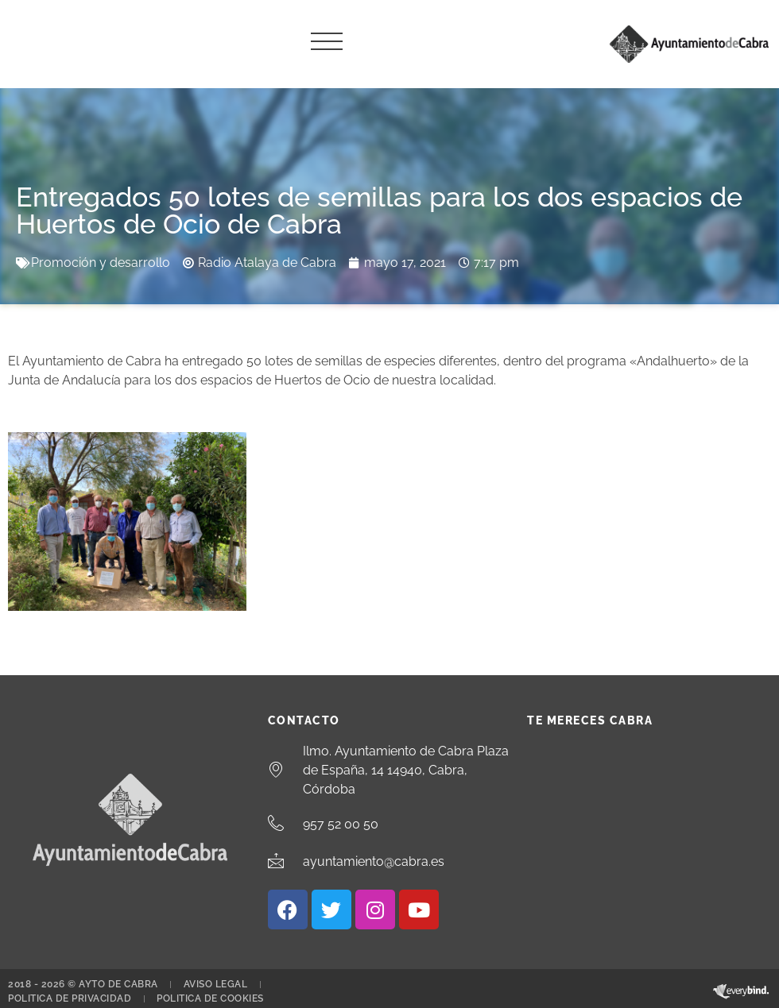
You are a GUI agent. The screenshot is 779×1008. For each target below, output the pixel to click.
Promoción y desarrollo (100, 262)
